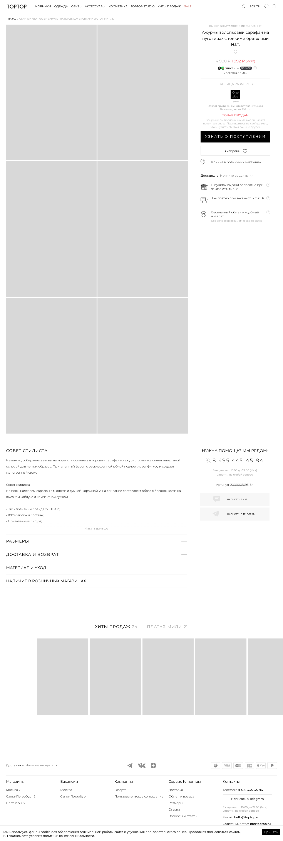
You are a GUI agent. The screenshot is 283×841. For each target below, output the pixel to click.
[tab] (116, 629)
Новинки (43, 6)
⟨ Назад (11, 18)
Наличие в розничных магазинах (235, 162)
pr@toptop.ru (260, 824)
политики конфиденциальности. (69, 836)
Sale (187, 6)
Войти (255, 6)
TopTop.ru (17, 6)
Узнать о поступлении (235, 137)
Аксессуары (95, 6)
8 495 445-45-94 (250, 790)
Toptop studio (142, 6)
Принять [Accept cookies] (271, 832)
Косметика (118, 6)
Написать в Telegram (247, 799)
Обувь (76, 6)
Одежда (61, 6)
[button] (96, 450)
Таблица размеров (235, 84)
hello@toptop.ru (247, 817)
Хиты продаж (169, 6)
